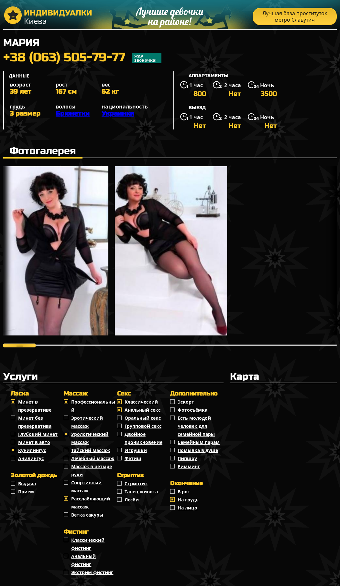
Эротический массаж (87, 422)
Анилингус (31, 458)
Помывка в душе (198, 450)
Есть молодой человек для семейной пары (196, 426)
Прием (26, 491)
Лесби (132, 500)
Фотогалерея (43, 151)
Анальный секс (142, 410)
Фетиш (133, 458)
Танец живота (141, 491)
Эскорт (186, 402)
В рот (184, 491)
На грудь (188, 500)
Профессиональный (93, 406)
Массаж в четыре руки (91, 470)
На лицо (187, 508)
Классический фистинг (87, 544)
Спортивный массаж (86, 486)
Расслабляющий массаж (90, 503)
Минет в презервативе (34, 406)
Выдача (27, 483)
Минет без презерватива (34, 422)
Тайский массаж (90, 450)
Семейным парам (199, 442)
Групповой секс (143, 426)
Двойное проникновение (143, 438)
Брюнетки (73, 113)
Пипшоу (187, 458)
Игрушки (136, 450)
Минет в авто (34, 442)
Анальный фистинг (83, 560)
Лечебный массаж (92, 458)
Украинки (118, 113)
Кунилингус (32, 450)
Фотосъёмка (192, 410)
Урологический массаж (89, 438)
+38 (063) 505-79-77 (82, 58)
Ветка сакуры (87, 515)
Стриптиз (136, 483)
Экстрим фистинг (92, 572)
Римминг (189, 466)
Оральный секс (143, 418)
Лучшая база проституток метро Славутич (294, 16)
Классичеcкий (141, 402)
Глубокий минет (38, 434)
